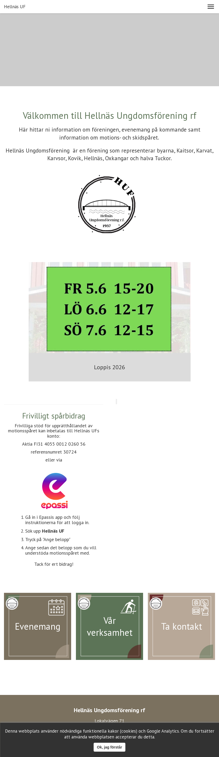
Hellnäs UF (14, 7)
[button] (211, 6)
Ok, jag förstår (109, 747)
